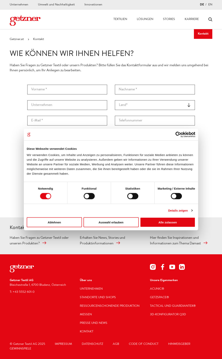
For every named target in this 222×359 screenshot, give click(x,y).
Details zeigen (178, 210)
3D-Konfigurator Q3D (168, 314)
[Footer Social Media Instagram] (153, 268)
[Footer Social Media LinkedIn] (182, 268)
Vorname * (39, 89)
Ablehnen (54, 222)
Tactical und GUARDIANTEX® (173, 306)
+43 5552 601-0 (23, 292)
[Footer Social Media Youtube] (172, 268)
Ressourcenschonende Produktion (109, 306)
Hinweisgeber (179, 344)
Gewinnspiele (20, 348)
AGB (116, 344)
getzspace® (159, 297)
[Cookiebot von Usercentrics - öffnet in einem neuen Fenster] (178, 135)
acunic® (157, 289)
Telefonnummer (130, 120)
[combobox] (155, 105)
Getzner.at (17, 39)
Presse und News (93, 323)
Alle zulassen (167, 222)
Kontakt (203, 34)
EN (210, 4)
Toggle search (210, 19)
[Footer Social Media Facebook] (162, 268)
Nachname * (128, 89)
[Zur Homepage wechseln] (25, 20)
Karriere (192, 19)
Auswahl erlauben (111, 222)
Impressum (63, 344)
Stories (169, 19)
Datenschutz (92, 344)
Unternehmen (19, 4)
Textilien (120, 19)
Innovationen (93, 4)
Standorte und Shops (98, 297)
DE (202, 4)
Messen (86, 314)
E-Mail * (37, 120)
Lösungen (145, 19)
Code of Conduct (143, 344)
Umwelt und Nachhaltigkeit (56, 4)
